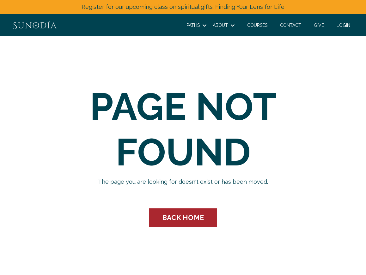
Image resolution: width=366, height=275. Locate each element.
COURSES (257, 25)
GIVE (319, 25)
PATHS (196, 25)
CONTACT (290, 25)
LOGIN (343, 25)
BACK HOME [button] (183, 218)
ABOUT (224, 25)
